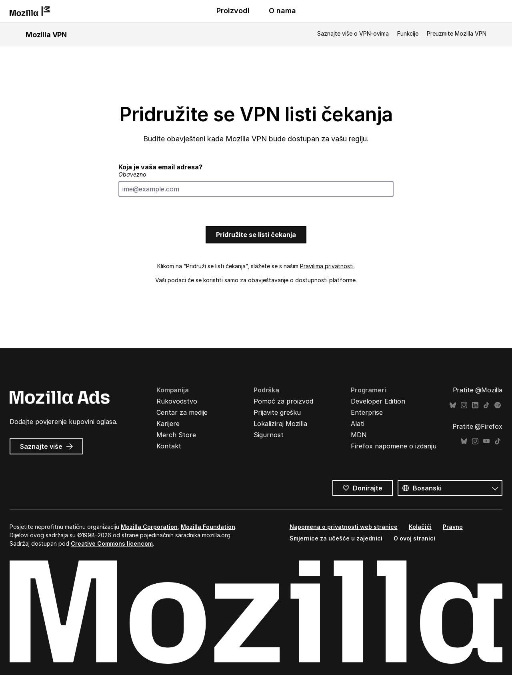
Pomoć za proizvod (283, 401)
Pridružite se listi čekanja (256, 235)
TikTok (486, 405)
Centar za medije (182, 412)
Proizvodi (233, 10)
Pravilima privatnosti (327, 266)
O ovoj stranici (414, 538)
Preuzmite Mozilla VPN (456, 33)
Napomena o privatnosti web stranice (344, 526)
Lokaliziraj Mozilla (280, 424)
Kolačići (420, 526)
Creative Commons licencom (112, 543)
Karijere (168, 424)
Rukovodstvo (176, 401)
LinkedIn (475, 405)
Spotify (497, 405)
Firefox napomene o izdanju (393, 446)
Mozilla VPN (46, 34)
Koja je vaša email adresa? (256, 170)
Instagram (464, 405)
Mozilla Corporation (149, 526)
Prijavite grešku (277, 412)
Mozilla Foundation (208, 526)
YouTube (486, 441)
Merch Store (176, 435)
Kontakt (168, 446)
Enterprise (367, 412)
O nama (282, 10)
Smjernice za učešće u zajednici (336, 538)
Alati (357, 424)
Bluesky (453, 405)
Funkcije (407, 33)
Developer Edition (378, 401)
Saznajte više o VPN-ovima (353, 33)
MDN (359, 435)
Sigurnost (269, 435)
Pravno (453, 526)
